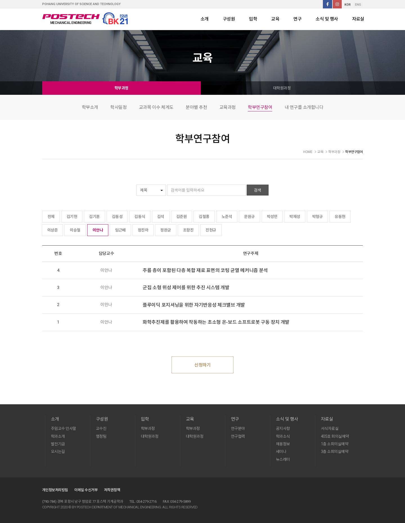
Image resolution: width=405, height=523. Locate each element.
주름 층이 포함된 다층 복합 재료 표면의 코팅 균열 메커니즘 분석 (205, 270)
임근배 (120, 230)
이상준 (52, 230)
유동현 (340, 216)
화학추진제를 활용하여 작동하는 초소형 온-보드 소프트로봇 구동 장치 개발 (216, 322)
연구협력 (238, 436)
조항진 (188, 230)
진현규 (211, 230)
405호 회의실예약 (335, 436)
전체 (51, 216)
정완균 (165, 230)
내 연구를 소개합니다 (304, 107)
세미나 (281, 451)
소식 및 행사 (327, 19)
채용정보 (283, 444)
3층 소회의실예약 (334, 451)
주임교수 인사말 (63, 428)
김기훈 (94, 216)
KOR (348, 4)
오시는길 (58, 451)
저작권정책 (112, 490)
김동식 (139, 216)
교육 (275, 19)
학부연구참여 (260, 107)
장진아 (143, 230)
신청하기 (202, 365)
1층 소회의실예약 (334, 444)
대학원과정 (282, 88)
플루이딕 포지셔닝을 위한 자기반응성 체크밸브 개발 (194, 305)
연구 (297, 19)
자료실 (358, 19)
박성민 (272, 216)
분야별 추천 (196, 107)
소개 (205, 19)
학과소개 (58, 436)
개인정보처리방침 (55, 490)
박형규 (317, 216)
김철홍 (204, 216)
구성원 (229, 19)
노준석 (227, 216)
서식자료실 (329, 428)
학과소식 (283, 436)
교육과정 (227, 107)
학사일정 (118, 107)
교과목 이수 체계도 (156, 107)
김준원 (181, 216)
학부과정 (121, 88)
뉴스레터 (283, 459)
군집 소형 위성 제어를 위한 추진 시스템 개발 (186, 287)
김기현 (72, 216)
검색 (257, 190)
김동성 (117, 216)
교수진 (101, 428)
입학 (253, 19)
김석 (160, 216)
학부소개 (90, 107)
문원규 (249, 216)
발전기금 (58, 444)
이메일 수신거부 (86, 490)
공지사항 (283, 428)
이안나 (98, 230)
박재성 (294, 216)
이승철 (75, 230)
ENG (358, 4)
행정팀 (101, 436)
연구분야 (238, 428)
